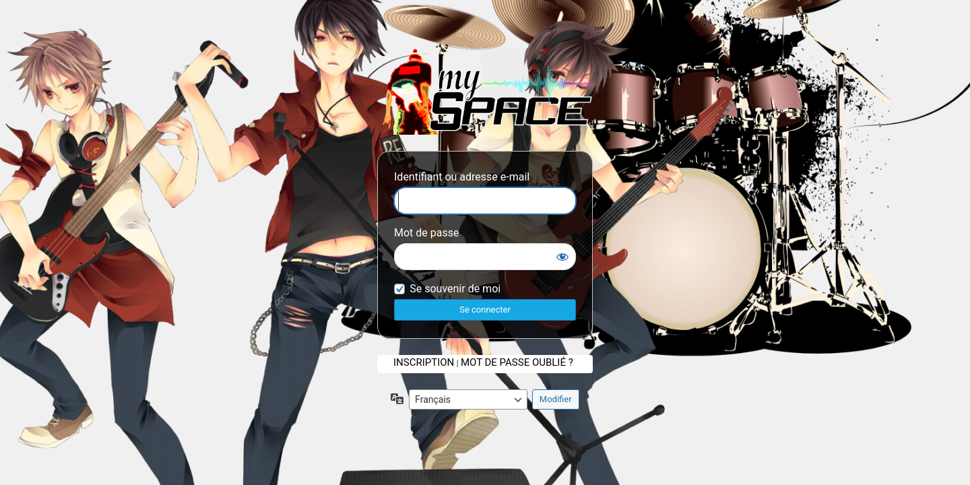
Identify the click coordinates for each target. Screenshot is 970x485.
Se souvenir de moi (455, 288)
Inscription (423, 362)
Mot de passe (426, 232)
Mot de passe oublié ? (517, 362)
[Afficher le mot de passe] (562, 256)
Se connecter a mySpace (485, 91)
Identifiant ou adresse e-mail (461, 176)
